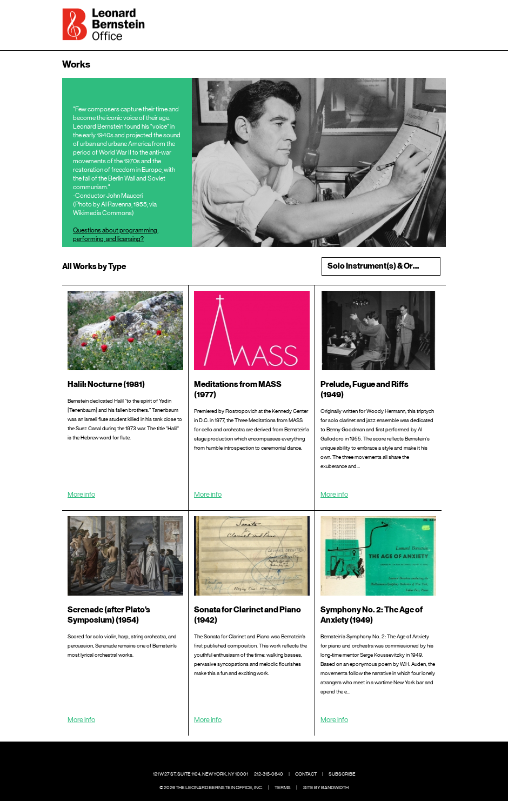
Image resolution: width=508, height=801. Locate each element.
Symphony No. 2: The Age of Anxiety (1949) (371, 615)
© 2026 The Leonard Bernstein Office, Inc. (211, 787)
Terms (283, 787)
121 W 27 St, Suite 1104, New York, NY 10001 (200, 774)
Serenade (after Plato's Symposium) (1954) (109, 615)
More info (81, 494)
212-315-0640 (268, 774)
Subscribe (342, 774)
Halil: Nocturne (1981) (106, 384)
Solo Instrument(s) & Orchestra (383, 266)
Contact (306, 774)
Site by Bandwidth (326, 787)
